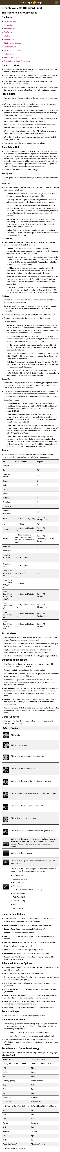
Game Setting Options (12, 50)
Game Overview (10, 21)
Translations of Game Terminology (17, 61)
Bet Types (8, 32)
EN (57, 3)
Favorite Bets (9, 39)
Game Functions (10, 47)
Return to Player (10, 54)
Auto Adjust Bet (10, 28)
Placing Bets (8, 25)
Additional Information (12, 57)
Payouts (7, 36)
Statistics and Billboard (12, 43)
